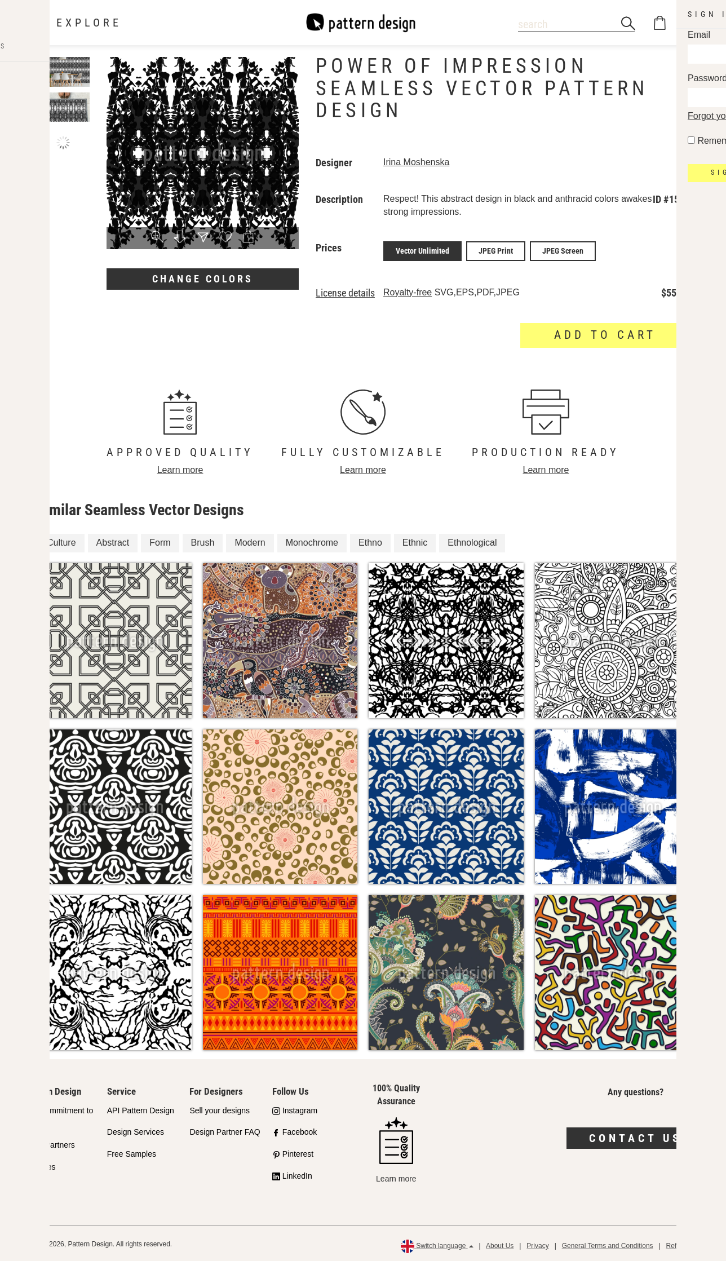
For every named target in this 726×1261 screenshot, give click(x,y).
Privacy (537, 1244)
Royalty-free (407, 290)
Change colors (202, 279)
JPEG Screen (562, 250)
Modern (249, 541)
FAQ (32, 1187)
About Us (499, 1244)
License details (345, 291)
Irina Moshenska (416, 162)
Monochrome (312, 541)
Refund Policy (687, 1244)
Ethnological (472, 541)
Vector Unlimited (422, 250)
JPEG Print (496, 250)
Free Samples (131, 1152)
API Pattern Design (140, 1108)
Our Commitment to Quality (58, 1115)
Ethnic (414, 541)
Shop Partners (49, 1143)
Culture (61, 541)
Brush (203, 541)
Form (159, 541)
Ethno (370, 541)
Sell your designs (219, 1108)
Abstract (113, 541)
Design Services (135, 1130)
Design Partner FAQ (224, 1130)
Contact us (635, 1136)
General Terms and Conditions (607, 1244)
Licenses (39, 1165)
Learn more (180, 467)
